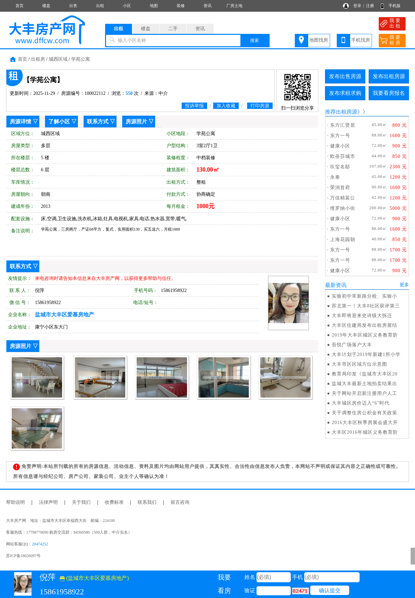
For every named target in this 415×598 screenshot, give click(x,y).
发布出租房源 (389, 76)
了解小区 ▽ (62, 121)
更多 (404, 284)
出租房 (38, 59)
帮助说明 (15, 502)
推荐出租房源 (341, 112)
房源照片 (136, 121)
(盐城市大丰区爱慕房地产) (94, 578)
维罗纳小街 (342, 208)
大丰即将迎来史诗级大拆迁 (362, 315)
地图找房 (318, 40)
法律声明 (48, 502)
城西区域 (58, 59)
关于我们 (81, 502)
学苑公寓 (80, 59)
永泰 (335, 177)
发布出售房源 (345, 76)
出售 (73, 5)
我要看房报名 (389, 93)
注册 (370, 5)
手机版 (394, 5)
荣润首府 (340, 187)
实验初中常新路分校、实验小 (364, 296)
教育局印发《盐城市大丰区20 (365, 373)
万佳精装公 (342, 197)
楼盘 (46, 5)
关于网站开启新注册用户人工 (364, 393)
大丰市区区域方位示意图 (359, 364)
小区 (127, 5)
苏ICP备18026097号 (23, 555)
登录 (357, 5)
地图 (154, 5)
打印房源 (259, 105)
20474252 (40, 544)
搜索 (254, 40)
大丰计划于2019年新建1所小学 (366, 354)
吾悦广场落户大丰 (352, 344)
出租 (100, 5)
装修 (181, 5)
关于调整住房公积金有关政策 (364, 412)
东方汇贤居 (342, 125)
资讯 (207, 5)
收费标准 (114, 502)
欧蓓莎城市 (342, 156)
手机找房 (360, 40)
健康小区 (340, 145)
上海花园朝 (342, 239)
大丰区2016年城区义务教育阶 (365, 432)
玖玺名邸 (340, 166)
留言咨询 (180, 502)
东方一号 (340, 135)
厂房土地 (234, 5)
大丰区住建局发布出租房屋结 (364, 325)
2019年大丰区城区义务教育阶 (365, 335)
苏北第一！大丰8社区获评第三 (366, 305)
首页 (19, 5)
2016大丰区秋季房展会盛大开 (365, 422)
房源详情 (20, 121)
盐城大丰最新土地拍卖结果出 (364, 383)
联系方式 (97, 121)
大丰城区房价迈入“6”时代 (360, 403)
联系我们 (147, 502)
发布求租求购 (345, 93)
